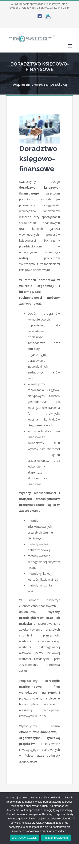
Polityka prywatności (56, 837)
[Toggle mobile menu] (70, 46)
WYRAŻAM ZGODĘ (24, 837)
